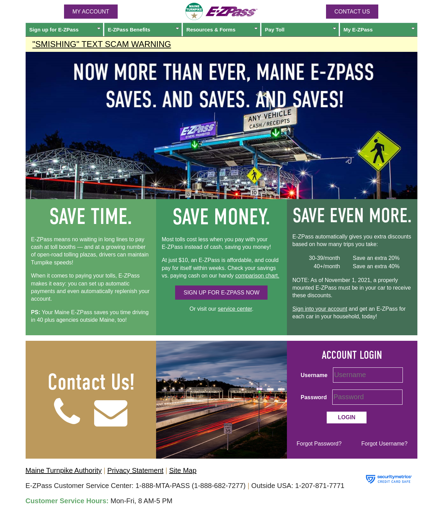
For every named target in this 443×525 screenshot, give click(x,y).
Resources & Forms (222, 29)
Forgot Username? (384, 444)
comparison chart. (257, 276)
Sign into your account (319, 309)
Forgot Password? (319, 444)
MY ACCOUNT (90, 12)
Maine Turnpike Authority (64, 470)
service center (235, 309)
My (379, 29)
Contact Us (352, 12)
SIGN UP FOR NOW (221, 293)
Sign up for (65, 29)
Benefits (144, 29)
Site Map (183, 470)
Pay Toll (301, 29)
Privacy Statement (135, 470)
